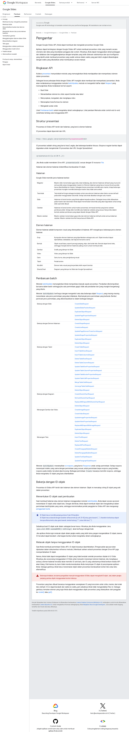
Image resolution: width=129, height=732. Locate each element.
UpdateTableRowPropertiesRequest (87, 366)
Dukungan (48, 14)
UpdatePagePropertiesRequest (85, 315)
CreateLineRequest (81, 327)
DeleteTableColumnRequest (84, 363)
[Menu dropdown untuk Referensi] (87, 2)
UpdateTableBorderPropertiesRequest (88, 374)
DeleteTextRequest (81, 441)
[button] (14, 16)
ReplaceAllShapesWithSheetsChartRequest (90, 402)
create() (41, 592)
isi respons (69, 466)
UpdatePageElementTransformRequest (88, 331)
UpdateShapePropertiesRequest (86, 335)
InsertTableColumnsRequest (84, 355)
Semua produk (64, 3)
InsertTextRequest (81, 437)
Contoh (38, 14)
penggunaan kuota (43, 509)
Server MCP (96, 3)
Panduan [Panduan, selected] (17, 14)
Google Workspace (50, 33)
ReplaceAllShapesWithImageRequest (87, 425)
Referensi (80, 3)
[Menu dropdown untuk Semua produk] (72, 2)
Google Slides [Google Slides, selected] (50, 3)
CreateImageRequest (82, 410)
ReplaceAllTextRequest (83, 445)
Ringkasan (6, 14)
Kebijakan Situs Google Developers (94, 604)
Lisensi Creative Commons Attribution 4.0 (89, 602)
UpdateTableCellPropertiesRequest (87, 378)
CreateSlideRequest (82, 304)
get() (50, 592)
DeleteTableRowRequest (83, 359)
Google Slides (9, 9)
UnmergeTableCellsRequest (84, 386)
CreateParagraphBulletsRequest (86, 449)
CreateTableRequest (82, 347)
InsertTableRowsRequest (83, 351)
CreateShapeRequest (82, 323)
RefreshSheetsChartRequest (85, 398)
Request (108, 83)
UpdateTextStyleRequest (83, 457)
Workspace (17, 2)
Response (87, 466)
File (102, 163)
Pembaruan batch (46, 110)
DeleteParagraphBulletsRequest (86, 453)
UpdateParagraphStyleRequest (85, 461)
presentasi (46, 74)
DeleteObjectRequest (82, 319)
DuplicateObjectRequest (83, 312)
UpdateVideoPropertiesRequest (86, 421)
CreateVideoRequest (82, 414)
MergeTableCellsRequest (83, 382)
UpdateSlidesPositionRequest (85, 308)
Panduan (74, 33)
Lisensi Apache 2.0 (46, 604)
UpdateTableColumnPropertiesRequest (88, 370)
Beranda (38, 3)
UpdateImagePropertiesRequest (86, 417)
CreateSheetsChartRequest (84, 394)
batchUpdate (73, 83)
